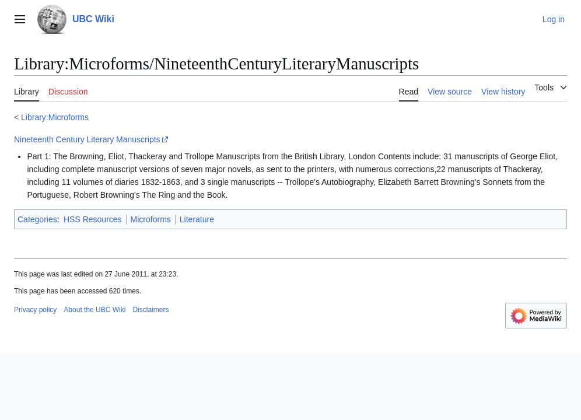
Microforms (151, 219)
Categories (37, 219)
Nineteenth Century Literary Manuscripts (87, 139)
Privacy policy (35, 310)
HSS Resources (93, 219)
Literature (197, 219)
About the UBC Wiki (94, 310)
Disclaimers (150, 310)
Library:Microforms (55, 117)
